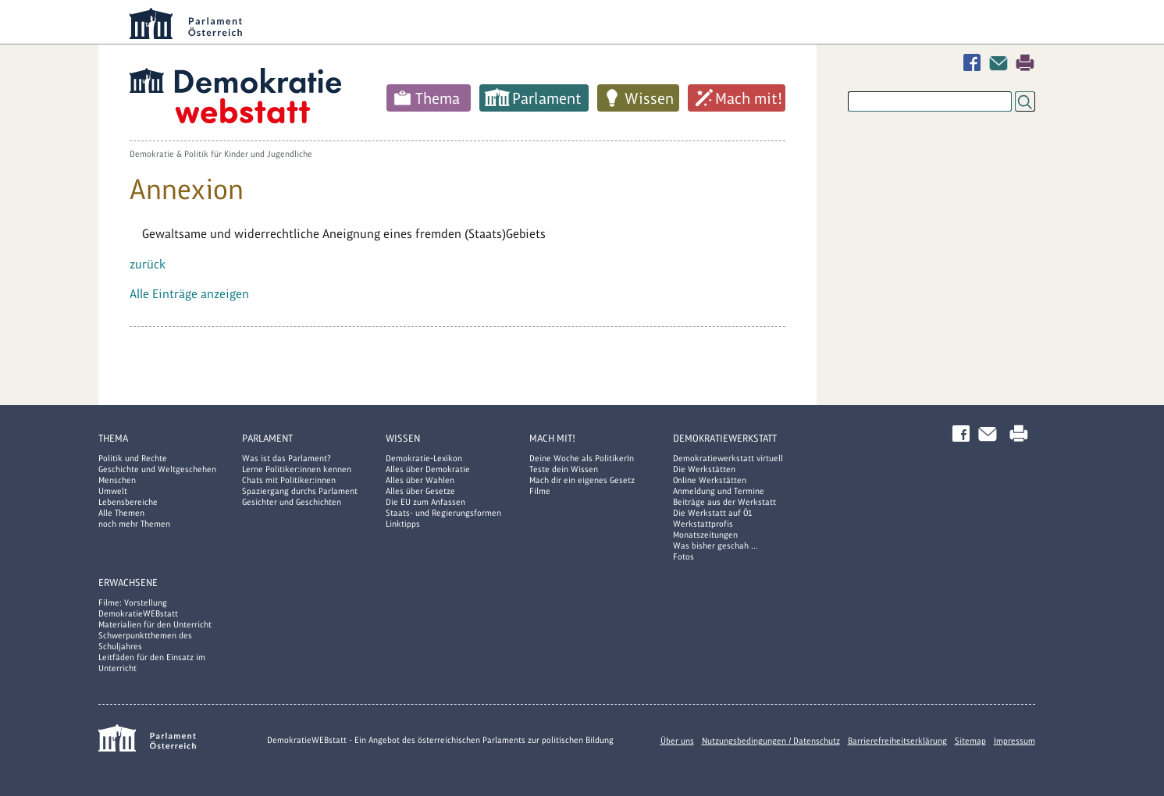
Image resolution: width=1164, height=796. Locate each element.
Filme (539, 491)
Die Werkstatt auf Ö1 (713, 512)
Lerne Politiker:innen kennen (296, 469)
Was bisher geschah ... (715, 545)
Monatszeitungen (705, 534)
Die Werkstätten (704, 469)
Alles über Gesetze (420, 491)
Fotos (683, 556)
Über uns (677, 740)
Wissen (649, 98)
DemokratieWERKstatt (725, 438)
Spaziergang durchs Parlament (300, 491)
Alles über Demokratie (428, 469)
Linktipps (403, 523)
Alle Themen (121, 512)
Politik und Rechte (132, 458)
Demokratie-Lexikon (424, 458)
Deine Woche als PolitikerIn (581, 458)
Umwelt (112, 491)
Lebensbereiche (128, 501)
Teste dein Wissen (563, 469)
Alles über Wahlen (420, 480)
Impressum (1014, 740)
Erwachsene (128, 582)
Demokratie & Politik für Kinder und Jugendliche (221, 153)
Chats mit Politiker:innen (289, 480)
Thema (437, 98)
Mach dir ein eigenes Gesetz (582, 480)
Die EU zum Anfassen (425, 501)
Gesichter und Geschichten (291, 501)
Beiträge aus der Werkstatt (724, 501)
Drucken (1025, 63)
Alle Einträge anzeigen (189, 293)
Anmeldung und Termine (718, 491)
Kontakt (1001, 63)
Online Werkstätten (709, 480)
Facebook (975, 63)
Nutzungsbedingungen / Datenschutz (771, 740)
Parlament (547, 98)
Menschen (117, 480)
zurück (148, 264)
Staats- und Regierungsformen (443, 512)
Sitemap (970, 740)
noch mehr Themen (134, 523)
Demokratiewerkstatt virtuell (728, 458)
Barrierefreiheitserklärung (897, 740)
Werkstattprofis (703, 523)
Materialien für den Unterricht (155, 624)
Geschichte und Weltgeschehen (157, 469)
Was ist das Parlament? (286, 458)
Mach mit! (748, 98)
